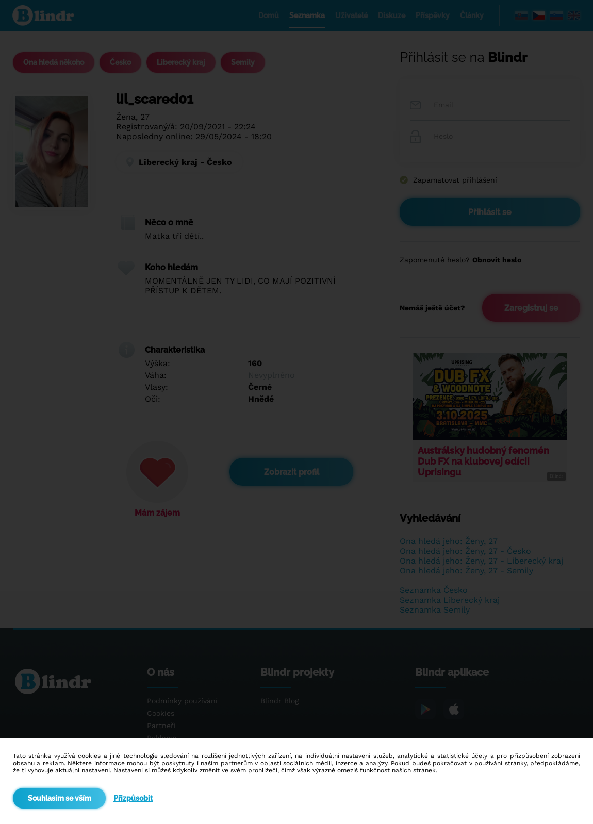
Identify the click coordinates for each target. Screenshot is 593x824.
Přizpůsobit (133, 798)
